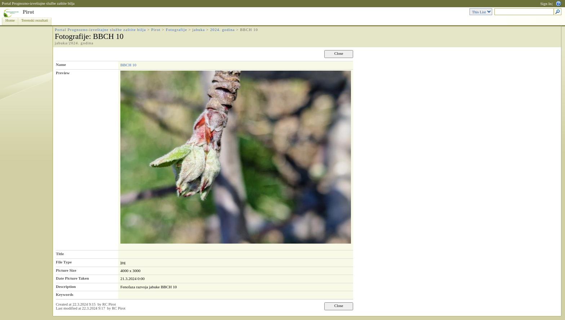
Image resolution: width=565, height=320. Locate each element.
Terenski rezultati (34, 20)
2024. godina (222, 30)
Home (10, 20)
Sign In (545, 4)
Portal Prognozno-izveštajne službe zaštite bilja (38, 3)
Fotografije (176, 30)
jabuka (198, 30)
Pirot (28, 12)
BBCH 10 (128, 65)
